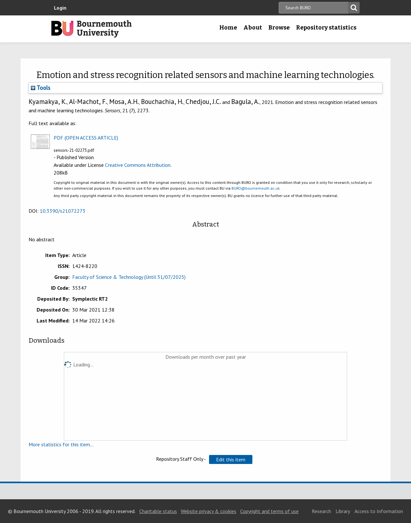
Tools (40, 87)
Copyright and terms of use (269, 511)
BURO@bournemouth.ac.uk (256, 188)
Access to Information (378, 511)
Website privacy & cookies (208, 511)
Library (343, 511)
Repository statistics (326, 27)
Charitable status (158, 511)
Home (228, 27)
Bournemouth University (91, 29)
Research (321, 511)
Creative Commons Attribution (138, 165)
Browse (279, 27)
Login (60, 7)
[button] (230, 459)
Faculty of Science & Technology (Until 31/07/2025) (129, 277)
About (252, 27)
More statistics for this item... (61, 444)
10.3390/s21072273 (62, 211)
